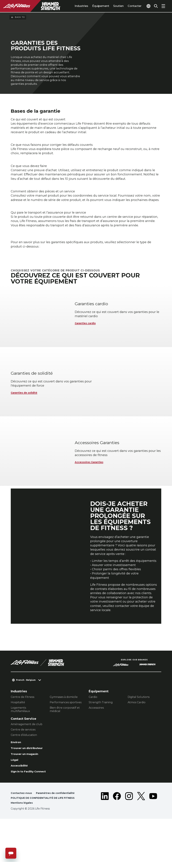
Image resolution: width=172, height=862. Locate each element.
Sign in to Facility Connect (32, 803)
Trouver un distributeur (30, 778)
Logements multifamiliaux (20, 738)
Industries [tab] (75, 6)
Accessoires (96, 736)
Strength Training (101, 731)
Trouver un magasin (27, 784)
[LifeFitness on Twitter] (141, 836)
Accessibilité (21, 797)
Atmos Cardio (136, 731)
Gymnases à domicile (64, 725)
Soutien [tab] (112, 6)
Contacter (128, 6)
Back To (18, 17)
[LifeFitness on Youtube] (153, 836)
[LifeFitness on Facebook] (117, 836)
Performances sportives (65, 731)
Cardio (93, 725)
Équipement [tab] (94, 6)
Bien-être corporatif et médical (65, 738)
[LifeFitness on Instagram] (129, 836)
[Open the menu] (163, 6)
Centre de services (23, 758)
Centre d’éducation (24, 763)
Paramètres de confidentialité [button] (32, 831)
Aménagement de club (26, 752)
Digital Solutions (138, 725)
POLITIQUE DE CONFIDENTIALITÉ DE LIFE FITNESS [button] (40, 838)
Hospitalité (18, 731)
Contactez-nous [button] (22, 825)
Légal (15, 791)
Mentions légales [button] (23, 845)
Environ (17, 771)
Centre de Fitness (22, 725)
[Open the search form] (154, 6)
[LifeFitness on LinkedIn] (105, 836)
